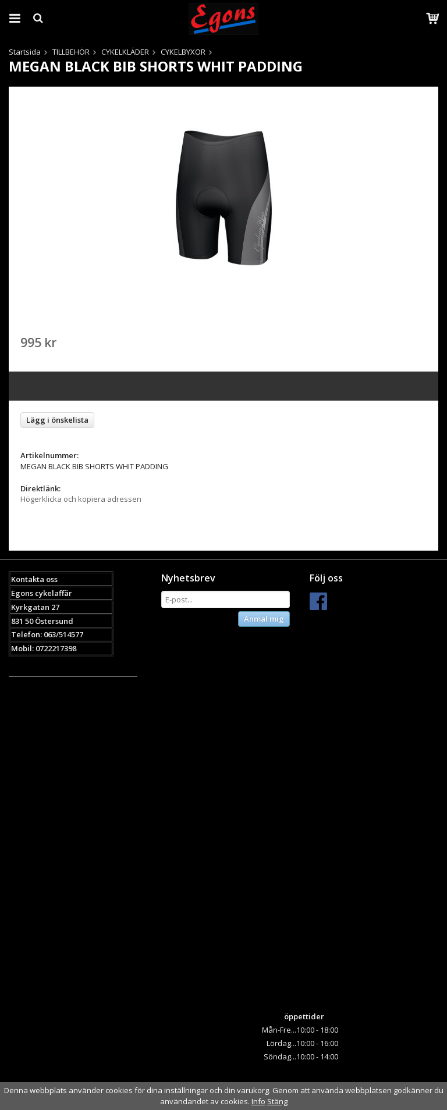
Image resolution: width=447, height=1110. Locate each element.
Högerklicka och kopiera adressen (80, 499)
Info (258, 1101)
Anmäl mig (264, 618)
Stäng (277, 1101)
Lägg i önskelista (57, 420)
